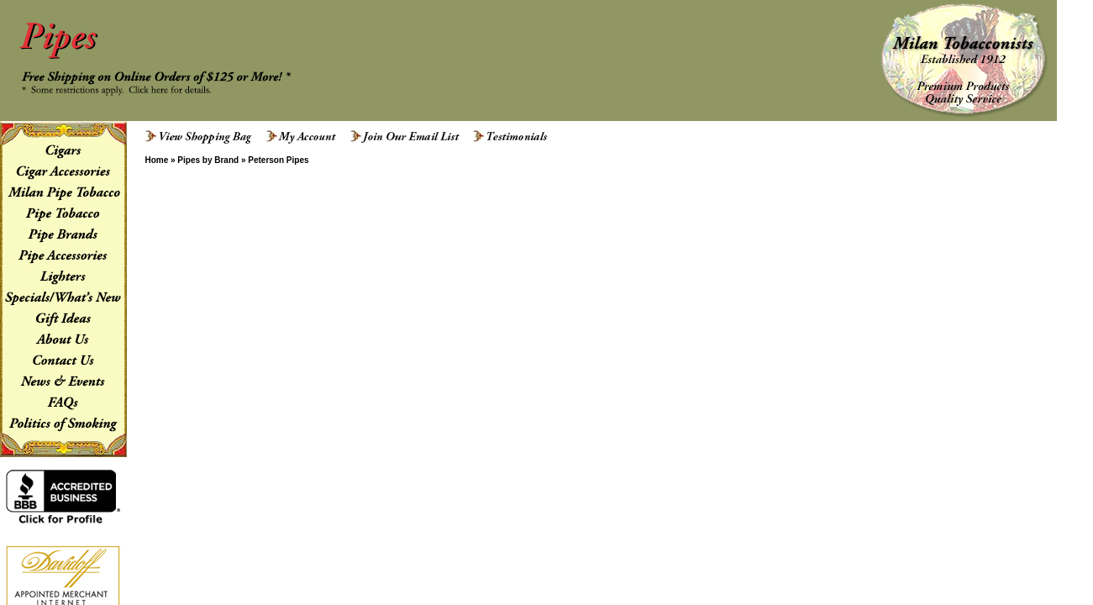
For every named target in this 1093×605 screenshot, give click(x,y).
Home (156, 160)
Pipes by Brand (208, 160)
